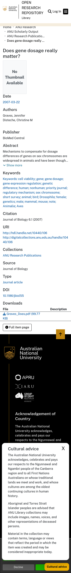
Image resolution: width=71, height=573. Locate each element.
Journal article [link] (13, 282)
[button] (49, 11)
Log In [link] (57, 11)
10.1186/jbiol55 (13, 296)
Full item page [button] (17, 327)
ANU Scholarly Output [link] (22, 31)
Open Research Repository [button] (32, 8)
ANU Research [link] (25, 27)
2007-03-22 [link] (11, 102)
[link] (22, 255)
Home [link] (7, 27)
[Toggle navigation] (65, 11)
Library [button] (26, 17)
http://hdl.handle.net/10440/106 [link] (25, 233)
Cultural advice (57, 566)
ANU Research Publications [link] (26, 36)
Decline (18, 567)
